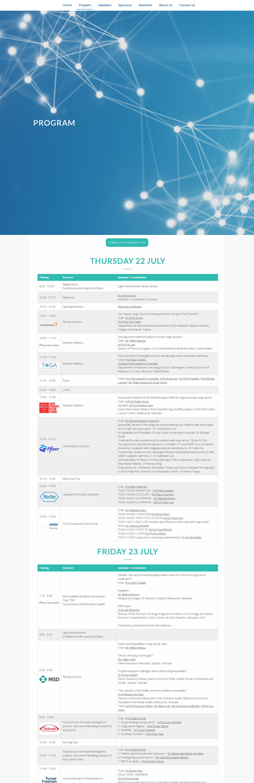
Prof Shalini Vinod (135, 723)
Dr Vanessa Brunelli (137, 531)
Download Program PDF (127, 244)
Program (85, 5)
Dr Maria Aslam (160, 519)
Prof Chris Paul (155, 739)
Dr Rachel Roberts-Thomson (142, 422)
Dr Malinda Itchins (164, 503)
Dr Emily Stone (127, 297)
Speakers (104, 5)
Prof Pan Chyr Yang (129, 323)
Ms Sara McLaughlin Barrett (172, 762)
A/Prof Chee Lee (164, 507)
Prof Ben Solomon (136, 492)
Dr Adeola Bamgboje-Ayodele (185, 758)
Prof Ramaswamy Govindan (142, 380)
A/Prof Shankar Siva (141, 407)
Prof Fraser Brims (155, 538)
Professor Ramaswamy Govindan (138, 365)
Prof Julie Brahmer (129, 615)
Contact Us (187, 5)
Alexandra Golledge (130, 308)
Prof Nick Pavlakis (135, 361)
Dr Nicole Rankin (192, 542)
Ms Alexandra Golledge (186, 711)
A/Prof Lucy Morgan (169, 727)
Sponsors (125, 5)
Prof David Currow (153, 766)
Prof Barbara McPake (131, 699)
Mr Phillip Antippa (135, 342)
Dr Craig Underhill (144, 735)
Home (67, 5)
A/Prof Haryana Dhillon (139, 711)
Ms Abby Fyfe (162, 711)
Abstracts (145, 5)
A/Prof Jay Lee (126, 346)
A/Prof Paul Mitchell (160, 535)
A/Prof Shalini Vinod (137, 403)
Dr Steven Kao (134, 775)
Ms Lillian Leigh (127, 665)
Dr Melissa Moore (129, 599)
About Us (165, 5)
